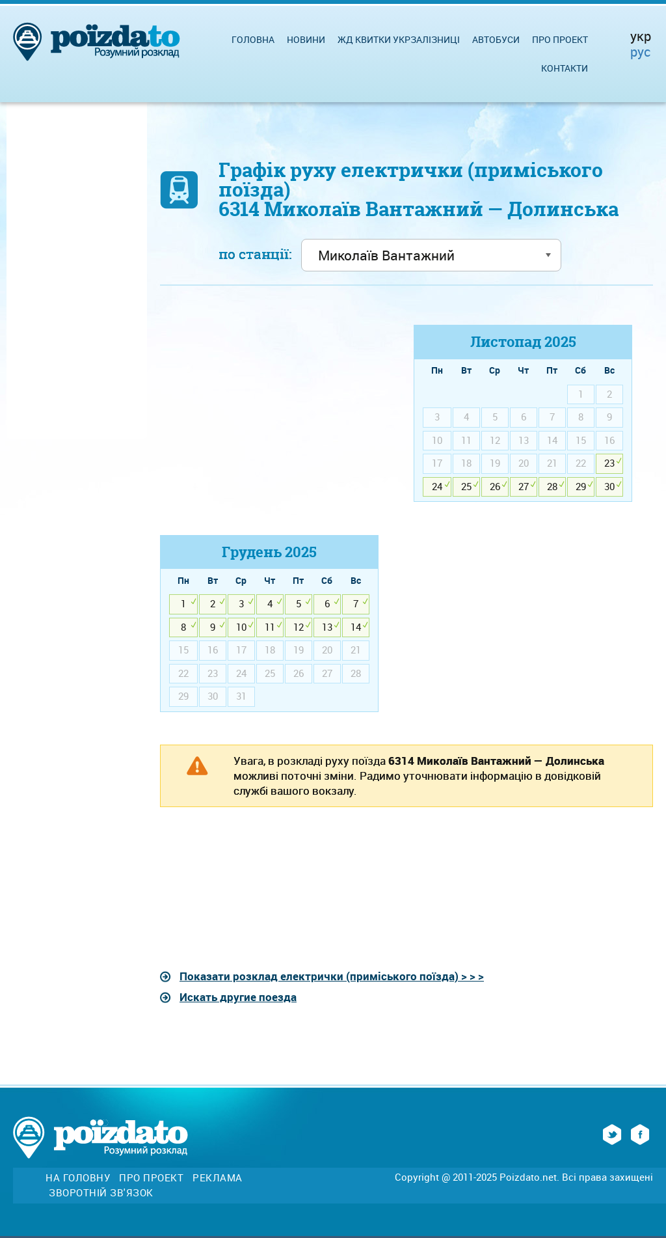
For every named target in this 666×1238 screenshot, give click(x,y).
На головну (78, 1178)
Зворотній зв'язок (101, 1193)
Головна (253, 39)
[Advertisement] (269, 416)
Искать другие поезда (238, 996)
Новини (306, 39)
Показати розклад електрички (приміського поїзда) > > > (332, 976)
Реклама (218, 1178)
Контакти (564, 68)
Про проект (560, 39)
